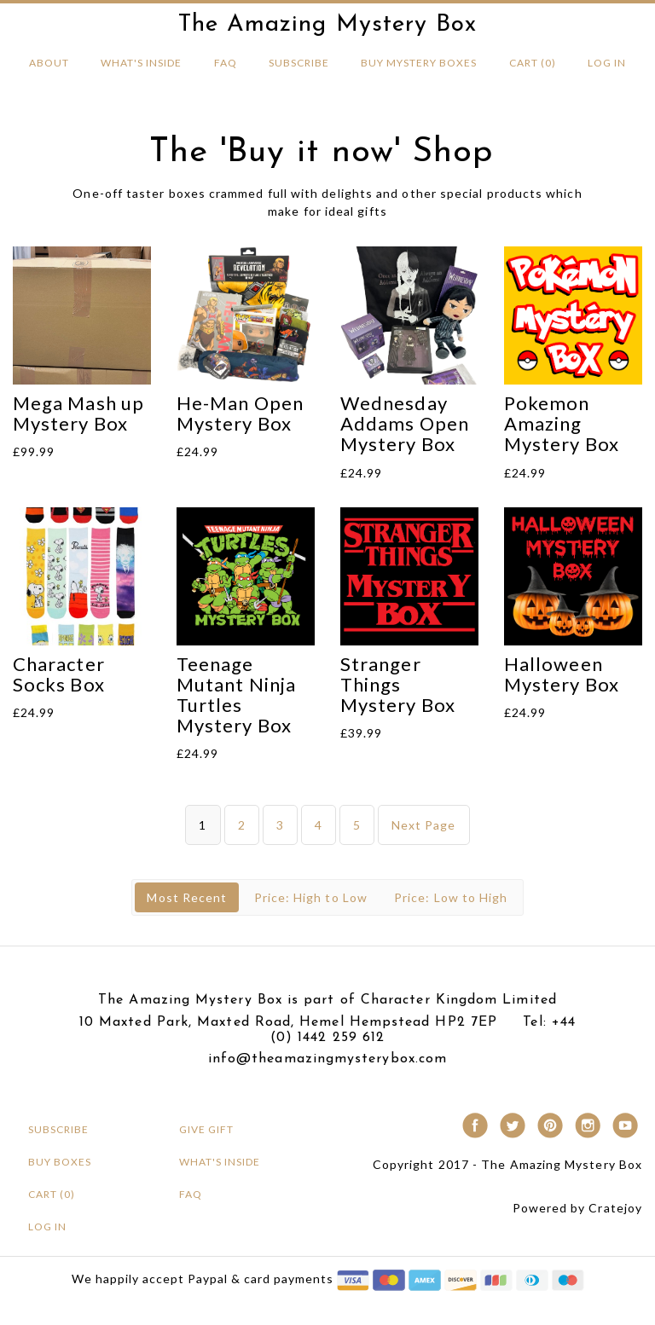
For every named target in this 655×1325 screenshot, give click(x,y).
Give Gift (206, 1129)
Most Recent (187, 897)
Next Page (423, 825)
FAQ (225, 62)
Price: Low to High (450, 897)
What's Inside (141, 62)
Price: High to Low (311, 897)
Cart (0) (532, 62)
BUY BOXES (59, 1161)
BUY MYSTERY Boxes (419, 62)
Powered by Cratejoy (577, 1208)
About (49, 62)
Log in (607, 62)
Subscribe (299, 62)
